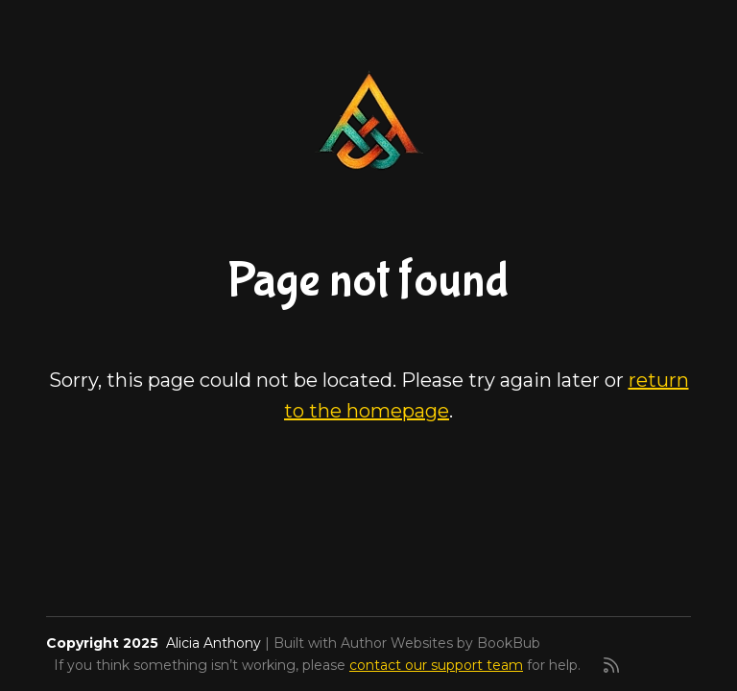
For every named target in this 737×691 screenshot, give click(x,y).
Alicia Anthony (213, 643)
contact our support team (436, 665)
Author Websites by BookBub (440, 643)
